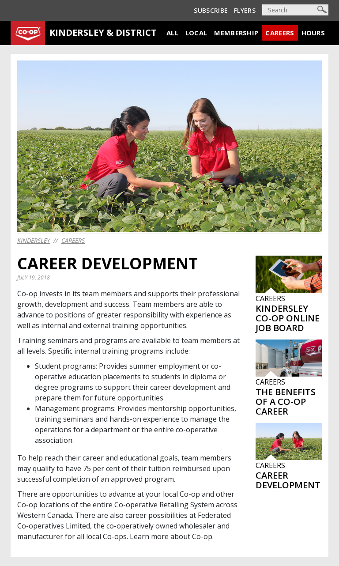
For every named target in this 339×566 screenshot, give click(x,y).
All (172, 32)
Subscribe (211, 10)
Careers (279, 32)
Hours (313, 32)
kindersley (33, 240)
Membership (236, 32)
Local (196, 32)
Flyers (245, 10)
